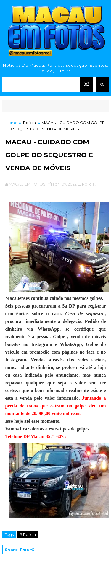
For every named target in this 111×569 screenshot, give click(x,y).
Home (11, 122)
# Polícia (28, 534)
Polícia (29, 122)
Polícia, (89, 184)
